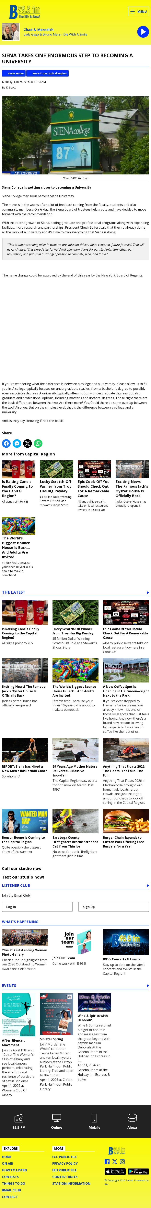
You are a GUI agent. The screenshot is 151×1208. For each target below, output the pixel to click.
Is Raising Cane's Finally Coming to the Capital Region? (18, 479)
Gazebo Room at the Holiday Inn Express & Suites (94, 1074)
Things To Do (13, 1183)
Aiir (106, 1184)
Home (6, 1157)
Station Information (71, 1183)
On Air (7, 1163)
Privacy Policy (65, 1163)
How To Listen (14, 1170)
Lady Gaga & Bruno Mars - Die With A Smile (55, 34)
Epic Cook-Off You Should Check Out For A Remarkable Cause (94, 479)
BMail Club (11, 1190)
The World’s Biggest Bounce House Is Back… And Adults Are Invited (18, 538)
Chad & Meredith (38, 29)
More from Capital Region (50, 73)
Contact (10, 1197)
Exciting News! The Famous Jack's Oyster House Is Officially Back (132, 479)
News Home (16, 73)
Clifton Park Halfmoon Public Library (56, 1084)
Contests (10, 1177)
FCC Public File (64, 1157)
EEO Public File (64, 1170)
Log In (11, 907)
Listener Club (16, 886)
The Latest (13, 592)
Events (9, 986)
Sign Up (89, 907)
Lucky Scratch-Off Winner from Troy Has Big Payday (56, 476)
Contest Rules (64, 1177)
